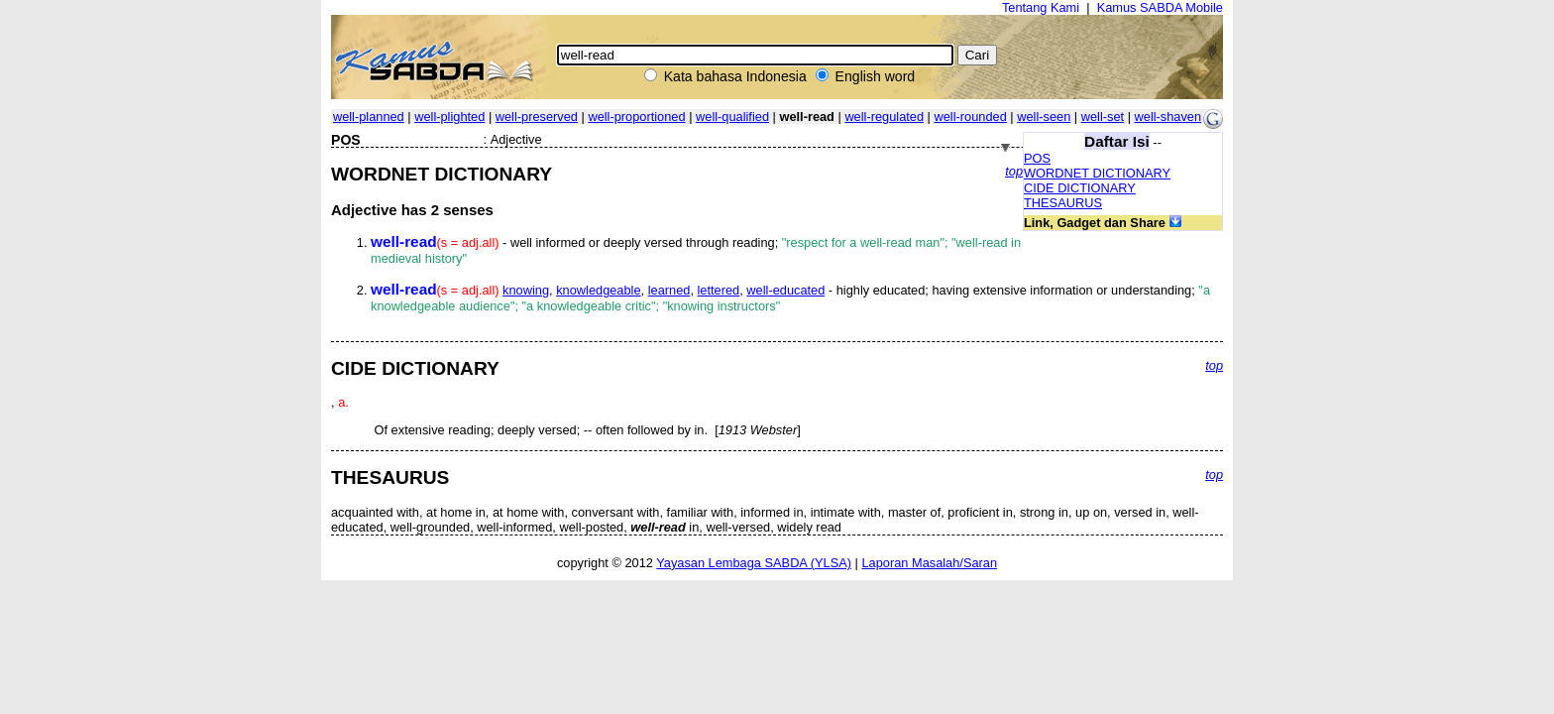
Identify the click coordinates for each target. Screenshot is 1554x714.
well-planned (368, 116)
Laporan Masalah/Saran (929, 562)
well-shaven (1168, 116)
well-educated (785, 290)
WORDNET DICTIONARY (1097, 173)
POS (1037, 158)
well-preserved (537, 116)
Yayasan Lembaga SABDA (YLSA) (753, 562)
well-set (1102, 116)
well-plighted (449, 116)
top (1014, 171)
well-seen (1043, 116)
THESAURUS (1063, 202)
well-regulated (884, 116)
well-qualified (732, 116)
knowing (525, 290)
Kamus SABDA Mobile (1160, 7)
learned (669, 290)
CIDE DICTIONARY (1080, 187)
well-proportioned (636, 116)
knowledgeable (598, 290)
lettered (719, 290)
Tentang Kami (1040, 7)
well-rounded (970, 116)
